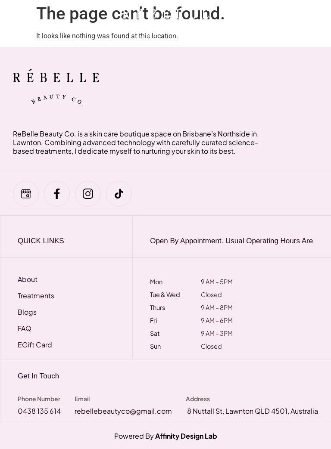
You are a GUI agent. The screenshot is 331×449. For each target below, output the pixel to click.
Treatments (36, 295)
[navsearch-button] (272, 23)
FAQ (24, 328)
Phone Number (39, 399)
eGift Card (35, 345)
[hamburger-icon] (27, 23)
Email (82, 399)
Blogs (27, 312)
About (27, 279)
